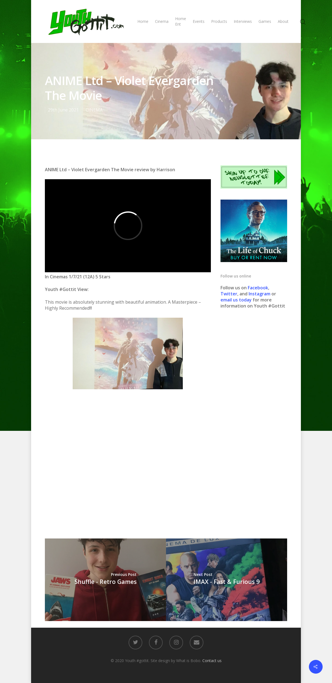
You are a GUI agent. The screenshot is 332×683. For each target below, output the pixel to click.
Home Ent (180, 21)
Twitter (229, 294)
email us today (236, 300)
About (283, 21)
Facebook (258, 288)
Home (142, 21)
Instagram (260, 294)
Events (199, 21)
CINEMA (94, 110)
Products (219, 21)
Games (264, 21)
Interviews (243, 21)
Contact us (212, 660)
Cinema (161, 21)
